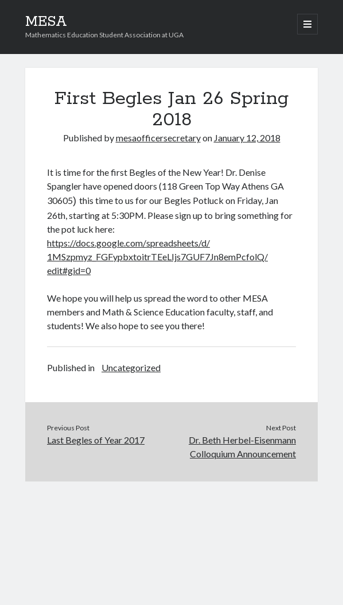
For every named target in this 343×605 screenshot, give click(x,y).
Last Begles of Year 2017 (96, 439)
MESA (46, 22)
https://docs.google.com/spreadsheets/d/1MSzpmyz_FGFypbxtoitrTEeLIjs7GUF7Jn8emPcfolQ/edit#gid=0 (157, 256)
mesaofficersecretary (158, 137)
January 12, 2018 (247, 137)
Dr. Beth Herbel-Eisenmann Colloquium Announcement (242, 446)
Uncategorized (131, 367)
